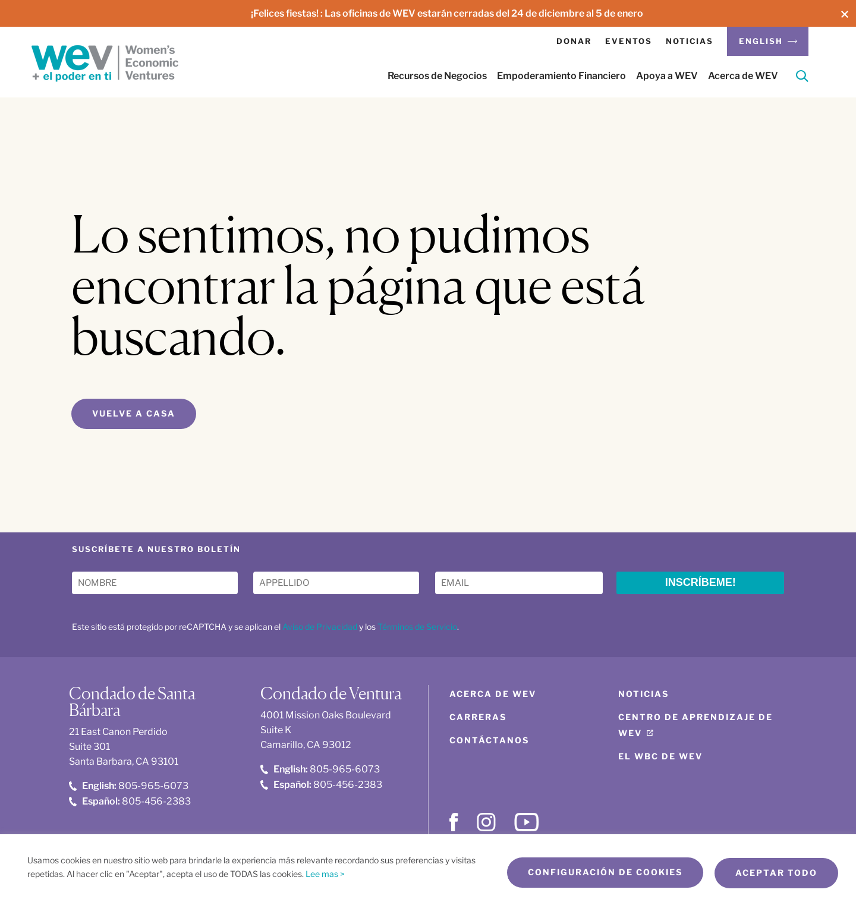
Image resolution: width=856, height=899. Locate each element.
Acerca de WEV (743, 75)
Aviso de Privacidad (319, 627)
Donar (573, 41)
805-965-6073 (128, 785)
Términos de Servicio (417, 627)
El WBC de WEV (660, 756)
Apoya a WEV (667, 75)
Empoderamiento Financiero (561, 75)
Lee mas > (325, 874)
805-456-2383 (130, 800)
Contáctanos (489, 740)
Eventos (628, 41)
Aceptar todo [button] (776, 873)
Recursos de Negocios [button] (437, 75)
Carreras (477, 717)
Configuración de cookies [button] (603, 873)
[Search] (802, 78)
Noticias (689, 41)
